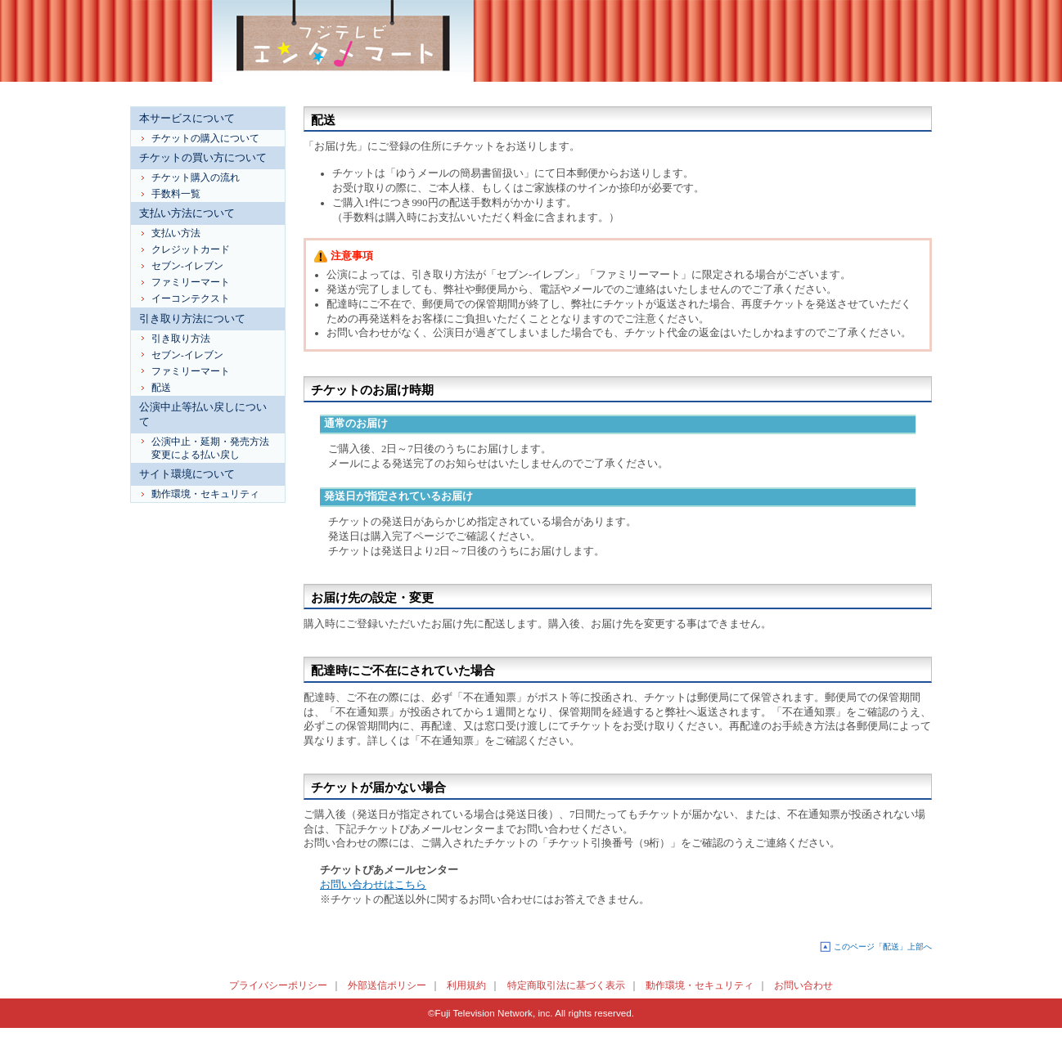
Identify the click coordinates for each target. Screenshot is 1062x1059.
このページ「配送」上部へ (883, 946)
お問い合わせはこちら (373, 885)
